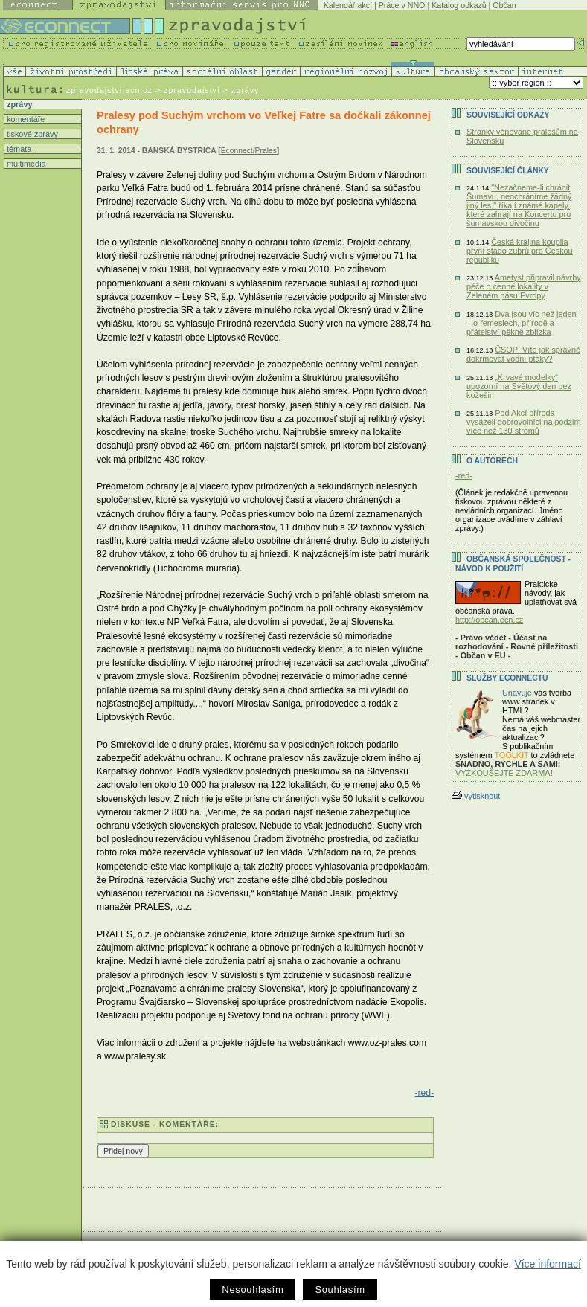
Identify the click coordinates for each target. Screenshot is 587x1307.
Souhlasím (340, 1289)
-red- (424, 1093)
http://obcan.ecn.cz (489, 619)
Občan (504, 5)
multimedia (25, 163)
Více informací (547, 1264)
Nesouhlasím (252, 1289)
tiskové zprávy (31, 133)
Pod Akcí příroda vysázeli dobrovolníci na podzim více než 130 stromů (523, 421)
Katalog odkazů (459, 5)
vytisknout (476, 795)
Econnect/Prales (249, 151)
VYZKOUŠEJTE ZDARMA (503, 772)
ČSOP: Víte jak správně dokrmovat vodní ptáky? (523, 354)
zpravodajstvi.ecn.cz (109, 90)
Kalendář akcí (348, 5)
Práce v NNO (402, 5)
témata (17, 148)
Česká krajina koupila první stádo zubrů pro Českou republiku (519, 250)
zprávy (18, 104)
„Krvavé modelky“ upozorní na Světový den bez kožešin (518, 386)
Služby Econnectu (507, 678)
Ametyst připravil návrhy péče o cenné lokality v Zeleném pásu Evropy (523, 286)
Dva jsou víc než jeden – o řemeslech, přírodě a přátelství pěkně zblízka (521, 322)
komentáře (24, 119)
